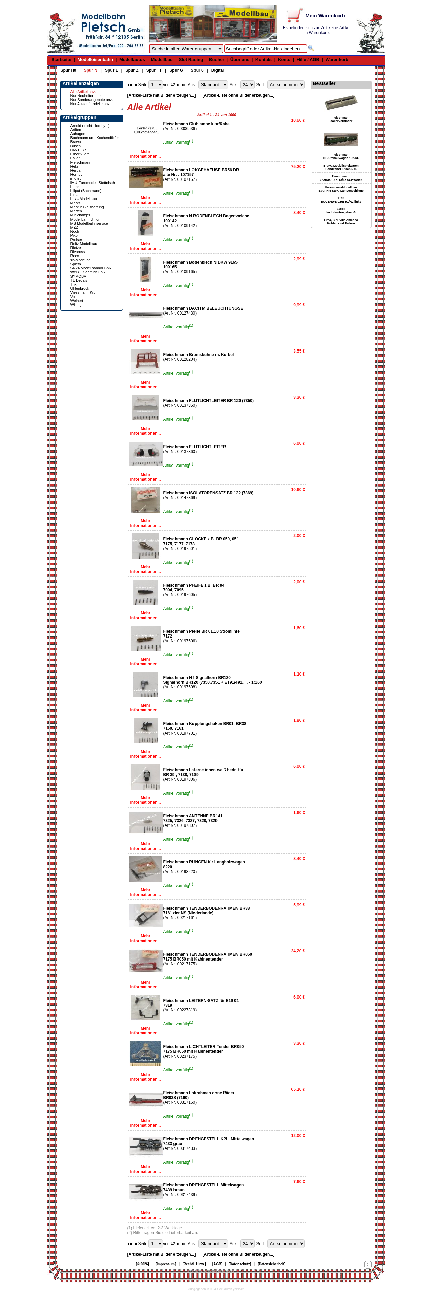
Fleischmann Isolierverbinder (341, 119)
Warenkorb (337, 59)
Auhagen (77, 134)
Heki (74, 166)
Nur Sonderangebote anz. (91, 100)
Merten (76, 211)
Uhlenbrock (79, 288)
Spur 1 (111, 70)
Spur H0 (68, 70)
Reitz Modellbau (83, 244)
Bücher (216, 59)
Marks (75, 203)
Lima (74, 195)
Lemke (76, 187)
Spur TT (154, 70)
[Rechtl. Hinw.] (194, 1264)
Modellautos (132, 59)
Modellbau (162, 59)
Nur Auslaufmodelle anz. (90, 104)
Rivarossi (78, 252)
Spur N (90, 70)
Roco (74, 256)
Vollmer (76, 297)
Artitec (75, 130)
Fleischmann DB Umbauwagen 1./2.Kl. (341, 156)
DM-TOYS (79, 150)
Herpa (75, 170)
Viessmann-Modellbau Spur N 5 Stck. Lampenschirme (341, 189)
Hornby (76, 174)
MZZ (74, 227)
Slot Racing (191, 59)
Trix (73, 284)
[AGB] (217, 1264)
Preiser (76, 240)
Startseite (61, 59)
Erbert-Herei (80, 154)
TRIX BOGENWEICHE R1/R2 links (341, 199)
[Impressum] (166, 1264)
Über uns (239, 59)
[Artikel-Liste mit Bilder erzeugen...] (161, 95)
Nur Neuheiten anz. (86, 96)
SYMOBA (78, 276)
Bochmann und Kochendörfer (94, 138)
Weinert (76, 301)
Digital (217, 70)
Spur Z (132, 70)
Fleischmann (80, 162)
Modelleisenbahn (95, 59)
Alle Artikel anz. (83, 92)
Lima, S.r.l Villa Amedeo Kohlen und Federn (341, 221)
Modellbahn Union (85, 219)
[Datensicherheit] (271, 1264)
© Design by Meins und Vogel (210, 1271)
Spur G (176, 70)
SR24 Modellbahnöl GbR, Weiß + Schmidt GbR (91, 270)
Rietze (75, 248)
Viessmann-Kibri (84, 292)
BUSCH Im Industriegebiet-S (341, 210)
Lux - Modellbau (83, 199)
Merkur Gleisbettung (87, 207)
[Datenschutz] (240, 1264)
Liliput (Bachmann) (86, 191)
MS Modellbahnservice (89, 223)
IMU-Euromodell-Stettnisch (92, 183)
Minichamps (80, 215)
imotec (75, 178)
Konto (284, 59)
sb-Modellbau (81, 260)
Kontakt (263, 59)
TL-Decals (78, 280)
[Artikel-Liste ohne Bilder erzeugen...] (239, 95)
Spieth (75, 264)
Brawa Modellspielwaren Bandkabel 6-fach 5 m (341, 167)
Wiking (76, 305)
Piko (74, 235)
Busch (75, 146)
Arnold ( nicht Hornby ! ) (90, 126)
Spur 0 (197, 70)
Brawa (75, 142)
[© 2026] (142, 1264)
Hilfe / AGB (307, 59)
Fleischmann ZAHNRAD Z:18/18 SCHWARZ (341, 178)
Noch (74, 231)
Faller (75, 158)
